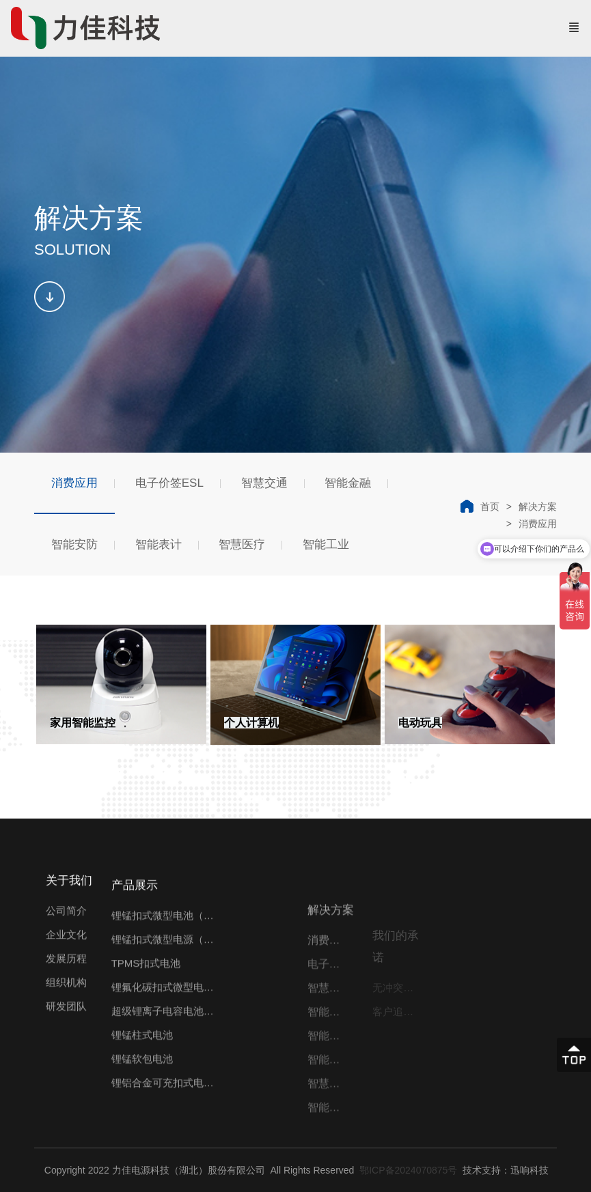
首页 (489, 506)
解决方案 (538, 506)
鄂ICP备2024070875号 (407, 1170)
